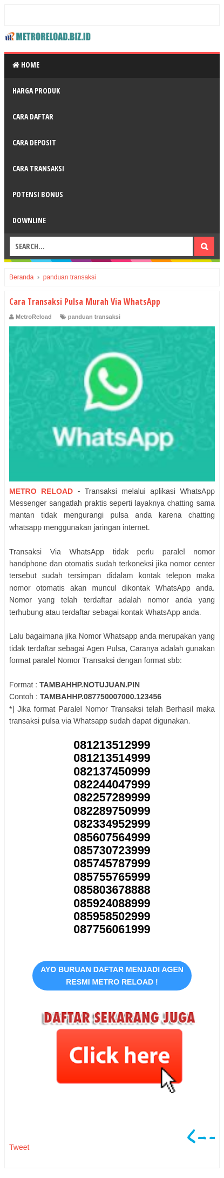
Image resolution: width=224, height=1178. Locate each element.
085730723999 (111, 850)
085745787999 (111, 863)
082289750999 (111, 811)
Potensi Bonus (37, 194)
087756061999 (111, 929)
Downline (29, 220)
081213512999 (111, 745)
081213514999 (111, 758)
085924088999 (111, 903)
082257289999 (111, 797)
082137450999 (111, 771)
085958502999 (111, 916)
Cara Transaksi (38, 168)
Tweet (19, 1147)
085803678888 (111, 890)
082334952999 (111, 824)
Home (25, 64)
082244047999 (111, 784)
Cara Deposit (34, 142)
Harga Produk (36, 90)
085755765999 (111, 877)
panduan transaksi (94, 316)
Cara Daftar (32, 116)
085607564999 (111, 837)
